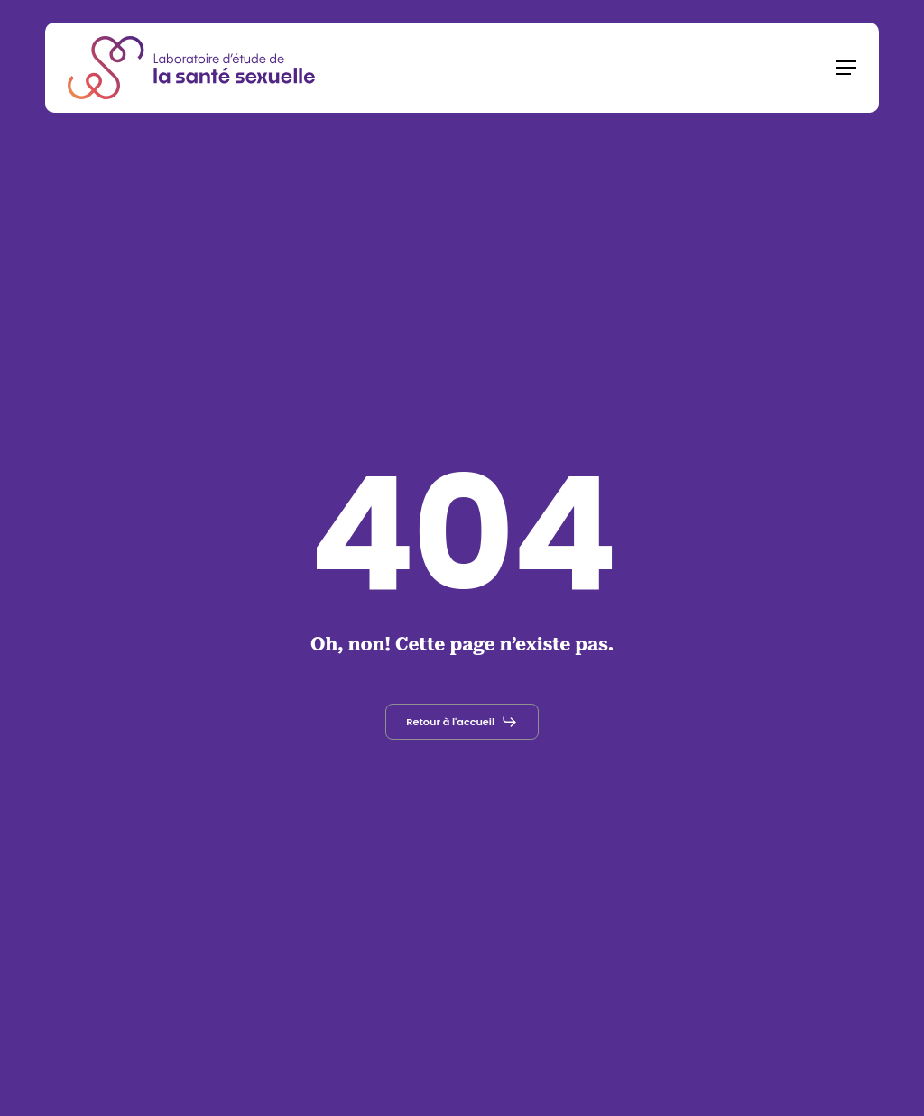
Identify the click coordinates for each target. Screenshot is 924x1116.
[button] (846, 68)
